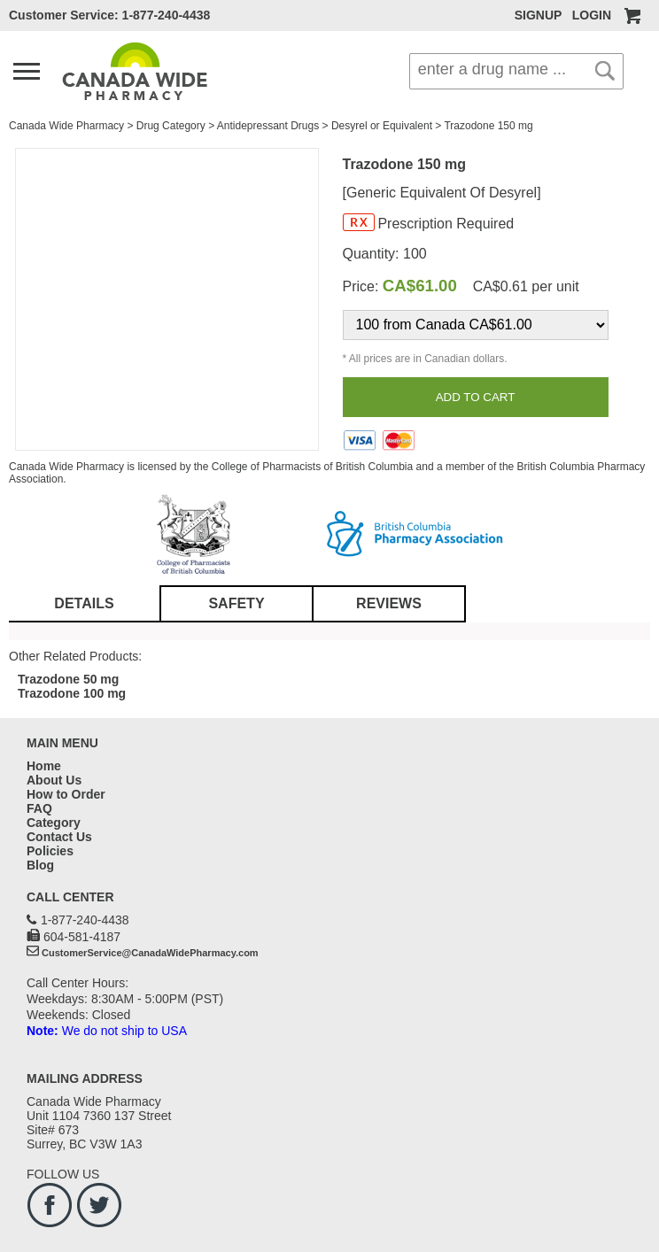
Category (54, 822)
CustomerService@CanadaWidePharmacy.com (150, 952)
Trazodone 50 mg (68, 679)
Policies (50, 851)
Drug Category (170, 126)
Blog (40, 865)
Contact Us (59, 837)
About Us (54, 780)
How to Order (66, 794)
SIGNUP (538, 15)
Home (44, 766)
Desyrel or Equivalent (381, 126)
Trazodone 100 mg (72, 693)
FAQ (39, 808)
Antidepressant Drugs (268, 126)
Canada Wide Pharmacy (66, 126)
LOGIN (591, 15)
